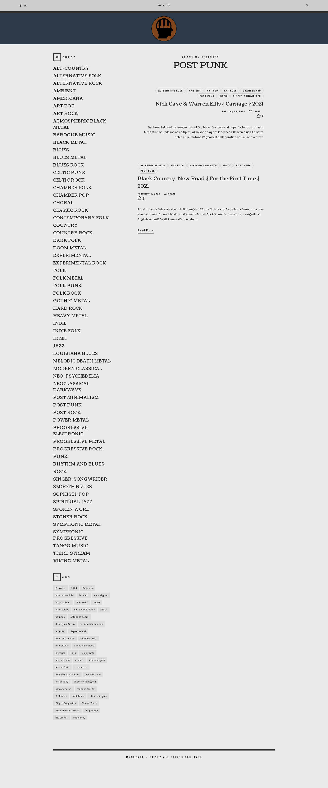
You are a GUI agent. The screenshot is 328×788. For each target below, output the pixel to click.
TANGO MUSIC (70, 546)
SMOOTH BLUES (72, 487)
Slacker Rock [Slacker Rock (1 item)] (89, 703)
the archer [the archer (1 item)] (61, 717)
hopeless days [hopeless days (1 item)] (88, 638)
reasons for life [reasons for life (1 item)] (85, 688)
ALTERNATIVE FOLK (77, 76)
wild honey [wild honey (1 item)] (79, 717)
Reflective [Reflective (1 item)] (61, 696)
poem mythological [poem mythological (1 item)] (85, 681)
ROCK (223, 96)
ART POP (212, 90)
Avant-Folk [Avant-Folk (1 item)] (82, 602)
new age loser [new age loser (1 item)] (93, 674)
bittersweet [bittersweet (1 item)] (62, 609)
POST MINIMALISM (76, 398)
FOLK (59, 271)
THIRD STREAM (71, 553)
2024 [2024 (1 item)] (74, 588)
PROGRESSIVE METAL (79, 442)
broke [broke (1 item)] (104, 609)
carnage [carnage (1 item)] (60, 616)
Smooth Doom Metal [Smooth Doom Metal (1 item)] (67, 710)
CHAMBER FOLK (72, 188)
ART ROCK (230, 90)
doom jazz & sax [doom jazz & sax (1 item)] (65, 624)
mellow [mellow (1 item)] (79, 660)
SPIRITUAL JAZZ (72, 502)
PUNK (60, 457)
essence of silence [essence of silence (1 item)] (92, 624)
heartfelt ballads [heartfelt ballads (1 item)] (64, 638)
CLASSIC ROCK (70, 210)
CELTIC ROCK (69, 180)
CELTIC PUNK (69, 173)
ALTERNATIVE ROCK (170, 90)
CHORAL (63, 203)
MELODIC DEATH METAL (82, 361)
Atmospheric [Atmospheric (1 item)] (62, 602)
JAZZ (58, 346)
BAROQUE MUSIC (74, 135)
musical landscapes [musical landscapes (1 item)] (67, 674)
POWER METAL (71, 420)
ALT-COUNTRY (71, 68)
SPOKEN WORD (71, 509)
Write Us (164, 6)
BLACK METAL (70, 143)
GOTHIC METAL (71, 301)
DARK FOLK (67, 241)
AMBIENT (195, 90)
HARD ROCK (67, 308)
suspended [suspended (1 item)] (91, 710)
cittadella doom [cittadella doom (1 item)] (79, 616)
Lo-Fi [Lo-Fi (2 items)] (73, 652)
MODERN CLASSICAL (77, 369)
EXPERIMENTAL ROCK (203, 165)
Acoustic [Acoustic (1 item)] (88, 588)
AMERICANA (68, 99)
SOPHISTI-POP (71, 494)
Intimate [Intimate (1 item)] (60, 652)
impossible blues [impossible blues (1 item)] (84, 645)
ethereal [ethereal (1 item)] (60, 631)
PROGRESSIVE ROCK (77, 449)
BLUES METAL (70, 158)
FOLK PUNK (67, 286)
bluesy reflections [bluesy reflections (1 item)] (84, 609)
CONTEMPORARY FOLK (81, 218)
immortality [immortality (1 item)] (62, 645)
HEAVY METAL (70, 316)
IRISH (60, 339)
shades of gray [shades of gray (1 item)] (98, 696)
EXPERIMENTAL (72, 256)
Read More (146, 230)
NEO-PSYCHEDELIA (76, 376)
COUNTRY (65, 225)
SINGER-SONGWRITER (247, 96)
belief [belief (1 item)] (97, 602)
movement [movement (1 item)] (81, 667)
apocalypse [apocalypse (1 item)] (101, 595)
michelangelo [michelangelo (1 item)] (97, 660)
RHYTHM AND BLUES (78, 464)
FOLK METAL (68, 278)
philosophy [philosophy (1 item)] (61, 681)
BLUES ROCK (68, 165)
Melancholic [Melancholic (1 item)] (62, 660)
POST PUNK (207, 96)
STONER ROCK (70, 517)
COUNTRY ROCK (72, 233)
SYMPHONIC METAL (77, 524)
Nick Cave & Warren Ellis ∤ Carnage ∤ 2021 (209, 103)
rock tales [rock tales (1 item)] (78, 696)
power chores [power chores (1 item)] (63, 688)
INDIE (226, 165)
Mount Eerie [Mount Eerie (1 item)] (62, 667)
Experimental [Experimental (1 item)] (78, 631)
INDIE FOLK (67, 331)
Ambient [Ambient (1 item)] (83, 595)
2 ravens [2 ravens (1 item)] (60, 588)
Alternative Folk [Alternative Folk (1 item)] (64, 595)
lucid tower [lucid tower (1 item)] (87, 652)
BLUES (61, 150)
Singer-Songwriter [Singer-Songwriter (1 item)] (65, 703)
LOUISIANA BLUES (75, 354)
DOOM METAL (69, 248)
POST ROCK (147, 171)
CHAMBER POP (252, 90)
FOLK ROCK (67, 293)
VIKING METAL (71, 561)
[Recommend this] (260, 116)
